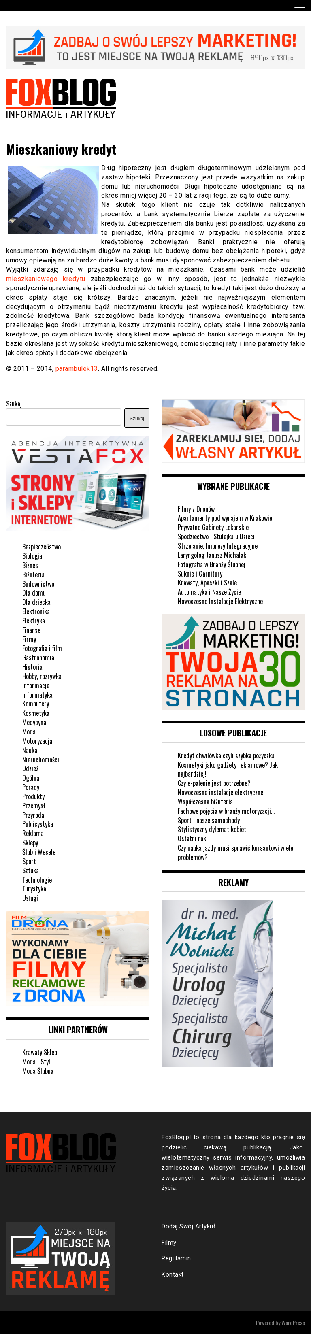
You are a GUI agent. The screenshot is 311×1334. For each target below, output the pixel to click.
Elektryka (33, 621)
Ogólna (30, 778)
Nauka (29, 750)
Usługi (30, 898)
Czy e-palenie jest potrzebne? (214, 783)
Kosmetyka (35, 713)
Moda (29, 731)
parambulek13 (76, 368)
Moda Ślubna (37, 1071)
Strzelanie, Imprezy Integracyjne (218, 546)
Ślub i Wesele (38, 852)
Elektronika (36, 611)
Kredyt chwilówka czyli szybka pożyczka (226, 755)
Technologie (37, 880)
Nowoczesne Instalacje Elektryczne (220, 601)
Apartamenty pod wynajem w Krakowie (225, 518)
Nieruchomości (40, 759)
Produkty (33, 796)
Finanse (31, 630)
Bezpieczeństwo (41, 546)
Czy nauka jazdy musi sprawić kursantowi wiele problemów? (235, 852)
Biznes (30, 565)
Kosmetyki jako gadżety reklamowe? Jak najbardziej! (228, 769)
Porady (30, 787)
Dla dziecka (36, 602)
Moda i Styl (36, 1061)
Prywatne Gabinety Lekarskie (213, 527)
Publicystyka (37, 824)
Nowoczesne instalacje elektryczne (220, 792)
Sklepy (30, 842)
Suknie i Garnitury (200, 574)
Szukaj (14, 403)
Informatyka (37, 695)
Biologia (32, 556)
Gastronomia (38, 657)
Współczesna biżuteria (205, 801)
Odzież (30, 768)
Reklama (33, 833)
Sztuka (30, 870)
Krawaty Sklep (39, 1052)
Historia (32, 667)
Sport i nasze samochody (209, 820)
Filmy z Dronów (196, 509)
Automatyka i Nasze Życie (209, 592)
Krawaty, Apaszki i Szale (207, 582)
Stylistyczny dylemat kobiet (212, 829)
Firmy (29, 639)
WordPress (293, 1322)
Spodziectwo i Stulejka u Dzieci (216, 536)
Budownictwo (38, 584)
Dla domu (34, 593)
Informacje (35, 685)
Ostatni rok (192, 838)
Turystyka (34, 889)
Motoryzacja (37, 741)
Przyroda (33, 815)
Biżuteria (33, 574)
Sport (29, 861)
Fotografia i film (42, 648)
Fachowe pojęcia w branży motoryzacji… (226, 811)
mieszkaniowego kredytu (45, 279)
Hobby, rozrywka (42, 676)
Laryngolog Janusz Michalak (212, 555)
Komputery (35, 703)
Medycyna (34, 722)
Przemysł (33, 806)
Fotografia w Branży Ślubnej (211, 564)
